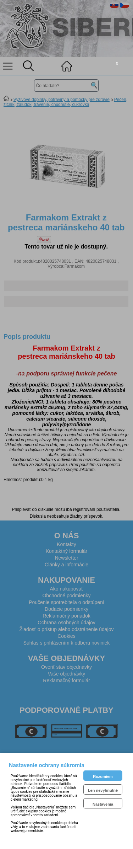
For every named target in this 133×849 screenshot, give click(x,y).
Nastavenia (103, 804)
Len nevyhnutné (103, 790)
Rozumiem (103, 776)
